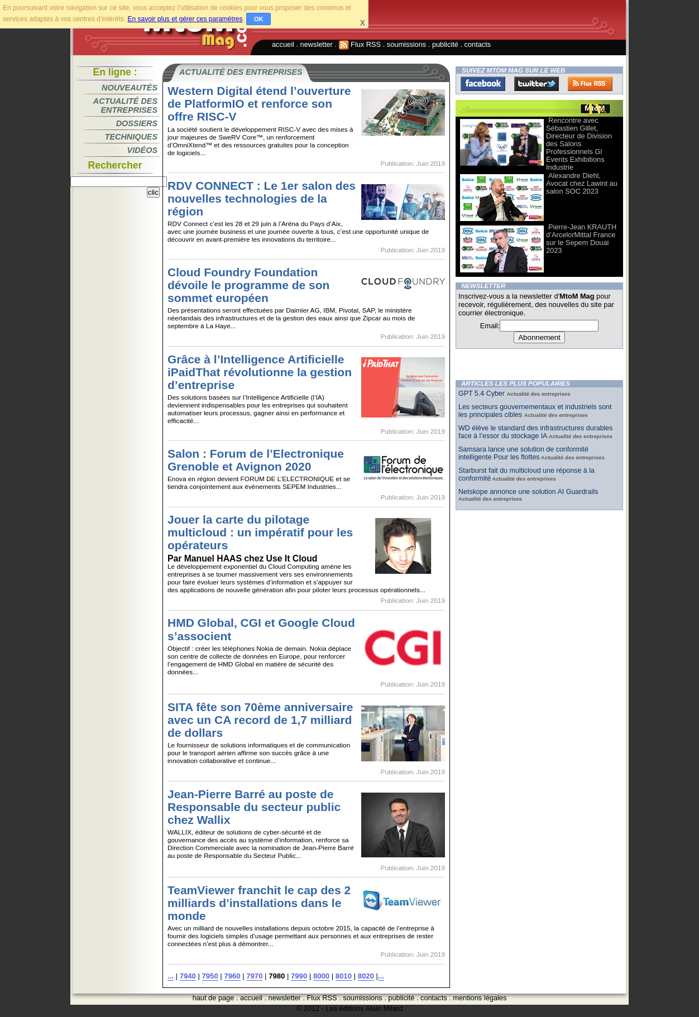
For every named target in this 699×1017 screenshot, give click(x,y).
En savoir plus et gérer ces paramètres (184, 19)
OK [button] (259, 19)
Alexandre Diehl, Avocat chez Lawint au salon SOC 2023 (581, 183)
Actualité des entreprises (125, 105)
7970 (254, 976)
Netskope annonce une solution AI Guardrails (528, 492)
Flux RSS (360, 44)
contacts (478, 44)
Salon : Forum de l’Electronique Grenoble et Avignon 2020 (255, 460)
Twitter (536, 83)
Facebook (483, 83)
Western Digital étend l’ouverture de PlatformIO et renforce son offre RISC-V (259, 103)
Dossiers (136, 123)
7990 (299, 976)
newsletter (316, 44)
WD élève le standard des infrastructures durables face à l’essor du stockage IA (535, 432)
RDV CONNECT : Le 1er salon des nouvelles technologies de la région (261, 198)
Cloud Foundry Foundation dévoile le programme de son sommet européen (248, 285)
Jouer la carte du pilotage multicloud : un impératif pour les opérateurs (260, 532)
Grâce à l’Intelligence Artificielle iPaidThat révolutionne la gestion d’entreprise (259, 372)
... (170, 976)
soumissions (406, 44)
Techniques (131, 136)
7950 (210, 976)
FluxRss (590, 83)
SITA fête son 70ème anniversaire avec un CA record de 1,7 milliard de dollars (260, 720)
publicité (445, 44)
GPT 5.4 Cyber (482, 393)
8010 (344, 976)
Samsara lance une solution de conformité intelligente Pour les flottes (523, 453)
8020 (366, 976)
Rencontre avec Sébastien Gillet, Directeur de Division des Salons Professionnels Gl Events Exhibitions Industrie (579, 143)
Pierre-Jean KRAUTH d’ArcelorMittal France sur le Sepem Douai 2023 (581, 239)
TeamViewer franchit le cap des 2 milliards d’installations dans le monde (259, 903)
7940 (188, 976)
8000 (321, 976)
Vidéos (142, 150)
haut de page (213, 998)
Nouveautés (129, 87)
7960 (232, 976)
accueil (283, 44)
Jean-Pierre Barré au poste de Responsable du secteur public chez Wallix (254, 807)
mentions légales (479, 998)
